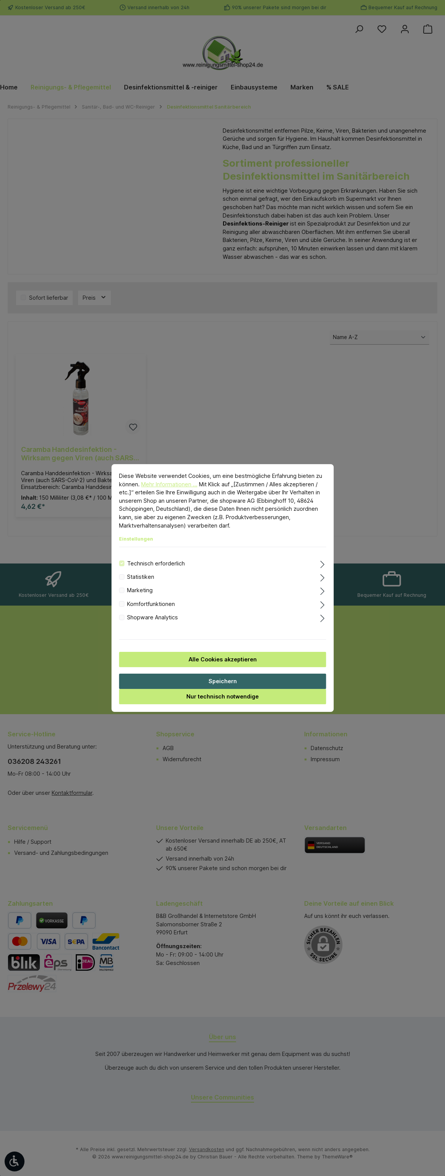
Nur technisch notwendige (222, 696)
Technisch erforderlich (156, 563)
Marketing (140, 590)
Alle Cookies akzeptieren (223, 659)
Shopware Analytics (152, 617)
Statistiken (140, 576)
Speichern (223, 681)
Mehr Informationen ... (169, 484)
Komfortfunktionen (151, 604)
